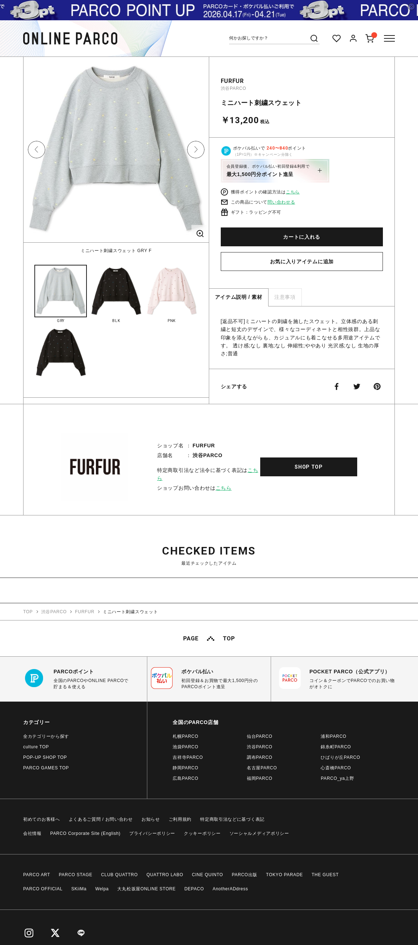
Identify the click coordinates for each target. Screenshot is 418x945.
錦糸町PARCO (336, 746)
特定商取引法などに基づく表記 (232, 819)
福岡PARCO (260, 778)
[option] (116, 155)
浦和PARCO (333, 736)
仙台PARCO (260, 736)
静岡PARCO (185, 767)
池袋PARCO (185, 746)
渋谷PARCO (233, 88)
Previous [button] (36, 149)
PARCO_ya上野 (337, 778)
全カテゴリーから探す (46, 736)
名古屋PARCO (262, 767)
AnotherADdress (230, 888)
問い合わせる (281, 202)
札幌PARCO (185, 736)
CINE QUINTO (207, 874)
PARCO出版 (244, 874)
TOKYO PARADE (284, 874)
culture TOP (36, 746)
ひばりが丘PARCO (340, 757)
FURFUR (232, 81)
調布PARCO (260, 757)
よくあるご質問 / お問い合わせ (101, 819)
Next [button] (195, 149)
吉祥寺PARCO (188, 757)
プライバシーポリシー (152, 833)
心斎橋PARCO (336, 767)
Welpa (102, 888)
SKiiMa (78, 888)
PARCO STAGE (76, 874)
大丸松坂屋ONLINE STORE (146, 888)
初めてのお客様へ (41, 819)
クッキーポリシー (202, 833)
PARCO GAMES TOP (46, 767)
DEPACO (194, 888)
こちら (293, 192)
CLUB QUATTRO (119, 874)
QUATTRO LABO (165, 874)
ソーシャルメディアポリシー (259, 833)
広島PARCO (185, 778)
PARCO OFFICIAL (43, 888)
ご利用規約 (180, 819)
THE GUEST (325, 874)
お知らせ (151, 819)
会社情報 (32, 833)
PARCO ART (36, 874)
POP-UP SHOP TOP (45, 757)
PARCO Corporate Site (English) (85, 833)
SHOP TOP (309, 467)
